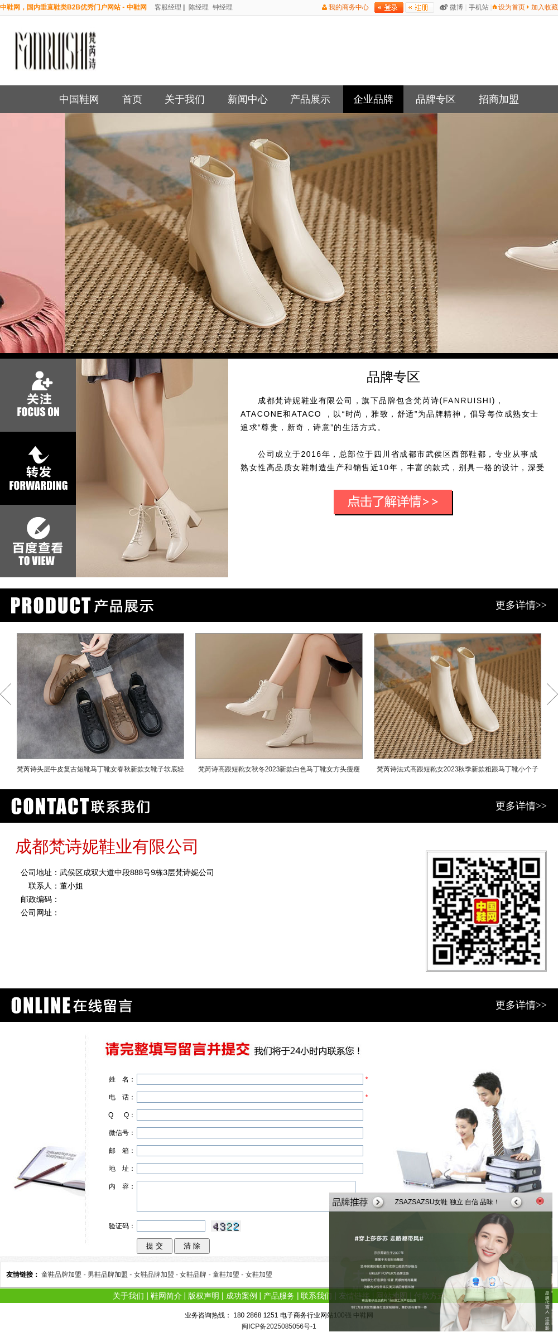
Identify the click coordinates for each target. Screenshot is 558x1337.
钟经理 (222, 7)
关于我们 (185, 99)
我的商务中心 (349, 7)
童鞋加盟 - (229, 1274)
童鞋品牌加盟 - (64, 1274)
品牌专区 (436, 99)
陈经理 (198, 7)
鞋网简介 (166, 1295)
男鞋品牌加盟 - (111, 1274)
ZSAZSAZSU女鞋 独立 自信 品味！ (448, 1202)
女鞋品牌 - (196, 1274)
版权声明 (203, 1295)
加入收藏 (544, 7)
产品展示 (310, 99)
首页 (132, 99)
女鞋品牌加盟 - (157, 1274)
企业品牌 (373, 99)
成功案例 (241, 1295)
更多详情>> (521, 605)
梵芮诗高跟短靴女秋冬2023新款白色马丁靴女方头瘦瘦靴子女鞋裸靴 (279, 705)
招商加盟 (499, 99)
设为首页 (511, 7)
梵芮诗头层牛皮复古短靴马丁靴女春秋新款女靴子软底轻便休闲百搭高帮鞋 (100, 705)
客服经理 (167, 7)
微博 (456, 7)
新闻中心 (248, 99)
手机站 (479, 7)
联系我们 (316, 1295)
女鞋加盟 (259, 1274)
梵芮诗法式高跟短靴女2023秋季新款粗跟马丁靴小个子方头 (457, 705)
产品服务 (279, 1295)
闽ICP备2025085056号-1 (279, 1326)
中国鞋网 (79, 99)
